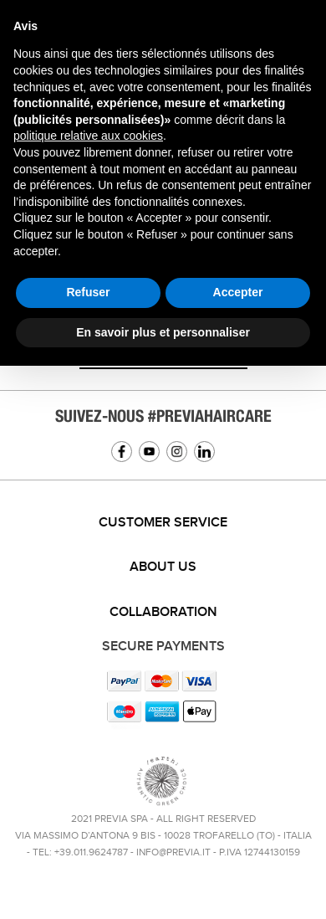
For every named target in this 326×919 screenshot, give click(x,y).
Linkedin (204, 451)
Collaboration (163, 612)
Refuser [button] (88, 292)
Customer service (163, 523)
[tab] (163, 523)
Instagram (176, 451)
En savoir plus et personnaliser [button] (163, 332)
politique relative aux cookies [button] (88, 135)
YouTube (149, 451)
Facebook (121, 451)
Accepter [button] (238, 292)
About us (163, 567)
